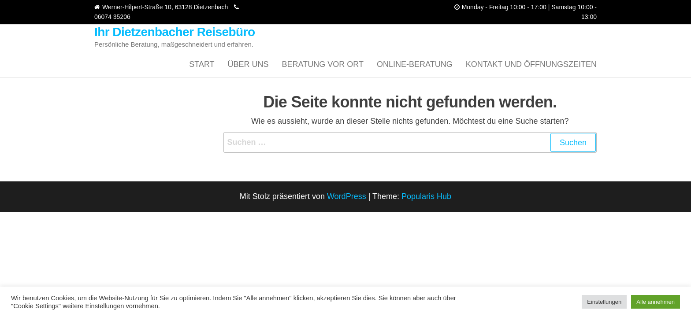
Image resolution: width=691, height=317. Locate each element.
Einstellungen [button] (604, 302)
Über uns (248, 64)
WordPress (346, 196)
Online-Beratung (415, 64)
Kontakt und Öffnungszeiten (531, 64)
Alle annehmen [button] (655, 302)
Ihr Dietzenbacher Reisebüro (174, 32)
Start (201, 64)
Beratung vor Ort (323, 64)
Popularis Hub (426, 196)
